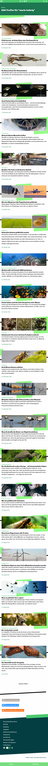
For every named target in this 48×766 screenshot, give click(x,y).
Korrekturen (6, 737)
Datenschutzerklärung (10, 732)
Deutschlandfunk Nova (10, 721)
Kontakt (5, 724)
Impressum (6, 734)
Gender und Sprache (9, 742)
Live (12, 764)
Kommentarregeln (8, 740)
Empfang (6, 727)
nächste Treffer (24, 683)
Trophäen (6, 729)
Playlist (36, 764)
